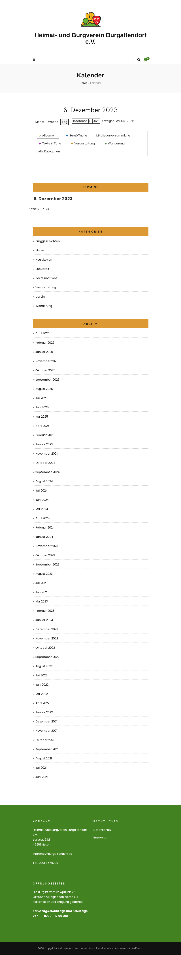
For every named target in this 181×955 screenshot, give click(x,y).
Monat (39, 122)
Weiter (122, 121)
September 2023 (47, 564)
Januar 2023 (44, 620)
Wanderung (43, 306)
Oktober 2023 (45, 555)
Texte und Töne (46, 278)
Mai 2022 (41, 694)
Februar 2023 (44, 611)
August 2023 (44, 574)
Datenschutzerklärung (129, 948)
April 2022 (42, 703)
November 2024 (46, 453)
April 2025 (42, 426)
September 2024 (47, 472)
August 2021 (43, 758)
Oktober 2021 (44, 740)
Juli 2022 (41, 675)
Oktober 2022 (45, 648)
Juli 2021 (41, 768)
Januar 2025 (44, 444)
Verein (40, 297)
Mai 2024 (41, 509)
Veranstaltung (45, 287)
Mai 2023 (41, 601)
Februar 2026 (44, 343)
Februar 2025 (44, 435)
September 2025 (47, 380)
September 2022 (47, 657)
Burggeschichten (47, 241)
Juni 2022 (41, 685)
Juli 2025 (41, 398)
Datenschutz (102, 830)
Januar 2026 (44, 352)
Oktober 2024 (45, 463)
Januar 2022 (44, 712)
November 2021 (46, 731)
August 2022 (44, 666)
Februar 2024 (45, 527)
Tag (64, 122)
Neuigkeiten (43, 260)
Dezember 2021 (46, 721)
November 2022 (46, 638)
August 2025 (44, 389)
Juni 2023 (41, 592)
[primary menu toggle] (34, 59)
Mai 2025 (41, 417)
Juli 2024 (41, 490)
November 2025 (46, 361)
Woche (53, 122)
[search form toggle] (138, 60)
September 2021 (47, 749)
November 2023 (46, 546)
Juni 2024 (42, 500)
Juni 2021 (41, 777)
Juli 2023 (41, 583)
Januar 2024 (44, 537)
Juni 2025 (42, 407)
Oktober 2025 (45, 370)
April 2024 (42, 518)
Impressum (101, 837)
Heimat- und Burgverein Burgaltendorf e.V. (91, 38)
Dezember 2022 (46, 629)
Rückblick (42, 269)
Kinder (39, 250)
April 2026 (42, 333)
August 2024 (44, 481)
